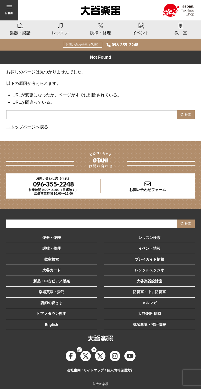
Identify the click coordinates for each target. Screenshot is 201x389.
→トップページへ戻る (27, 127)
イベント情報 (149, 248)
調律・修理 (51, 248)
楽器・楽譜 (51, 237)
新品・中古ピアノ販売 (51, 281)
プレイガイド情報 (149, 259)
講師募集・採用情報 (149, 324)
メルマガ (149, 303)
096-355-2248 (124, 44)
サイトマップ (93, 370)
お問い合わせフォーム (147, 190)
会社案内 (74, 370)
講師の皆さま (52, 303)
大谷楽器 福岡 (149, 313)
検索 (188, 115)
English (51, 324)
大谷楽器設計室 (149, 281)
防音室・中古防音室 (149, 292)
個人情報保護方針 (120, 370)
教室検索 (51, 259)
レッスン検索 (149, 237)
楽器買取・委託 (51, 292)
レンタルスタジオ (149, 270)
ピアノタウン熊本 (51, 313)
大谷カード (51, 270)
